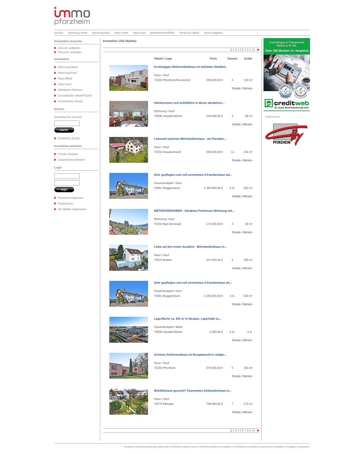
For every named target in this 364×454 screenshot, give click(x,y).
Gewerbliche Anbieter (71, 159)
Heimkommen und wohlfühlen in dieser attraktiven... (189, 102)
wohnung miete (77, 32)
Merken (248, 88)
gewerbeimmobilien (162, 32)
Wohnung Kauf (67, 72)
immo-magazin (213, 32)
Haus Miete (65, 78)
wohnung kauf (101, 32)
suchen (58, 32)
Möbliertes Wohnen (70, 89)
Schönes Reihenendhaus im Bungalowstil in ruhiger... (190, 354)
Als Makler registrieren (72, 209)
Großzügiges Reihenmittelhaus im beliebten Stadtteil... (191, 66)
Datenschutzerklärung (145, 446)
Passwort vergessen (71, 197)
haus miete (121, 32)
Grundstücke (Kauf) (70, 101)
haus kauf (139, 32)
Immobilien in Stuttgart (284, 446)
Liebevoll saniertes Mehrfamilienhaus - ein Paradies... (190, 138)
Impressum (303, 446)
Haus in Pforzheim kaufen (204, 446)
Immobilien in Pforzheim (232, 446)
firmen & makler (189, 32)
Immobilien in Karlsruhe (258, 446)
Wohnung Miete (68, 67)
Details (236, 88)
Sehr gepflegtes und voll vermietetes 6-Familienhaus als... (193, 174)
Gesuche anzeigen (70, 52)
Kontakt (128, 446)
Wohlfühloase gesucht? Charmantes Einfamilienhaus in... (193, 390)
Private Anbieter (68, 154)
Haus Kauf (64, 84)
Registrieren (65, 203)
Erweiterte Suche (69, 138)
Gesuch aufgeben (69, 47)
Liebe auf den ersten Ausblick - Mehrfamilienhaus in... (190, 246)
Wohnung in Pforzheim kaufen (173, 446)
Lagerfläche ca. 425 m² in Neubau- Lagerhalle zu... (187, 318)
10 (253, 49)
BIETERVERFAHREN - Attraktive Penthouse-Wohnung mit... (194, 210)
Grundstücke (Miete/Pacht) (75, 95)
